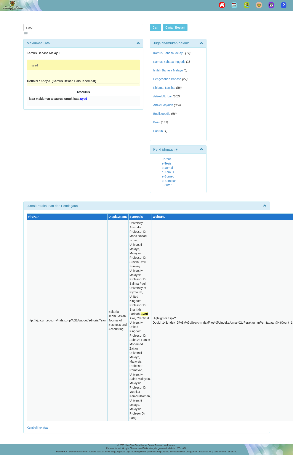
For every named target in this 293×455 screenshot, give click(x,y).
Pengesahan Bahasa (167, 79)
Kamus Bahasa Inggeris (169, 61)
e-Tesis (166, 163)
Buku (156, 122)
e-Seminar (169, 180)
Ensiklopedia (161, 113)
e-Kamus (168, 172)
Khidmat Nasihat (164, 87)
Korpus (166, 159)
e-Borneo (168, 176)
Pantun (158, 131)
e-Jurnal (167, 167)
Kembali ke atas (37, 427)
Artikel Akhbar (162, 96)
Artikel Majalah (163, 105)
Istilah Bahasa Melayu (168, 70)
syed (35, 65)
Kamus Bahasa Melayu (169, 53)
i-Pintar (166, 185)
